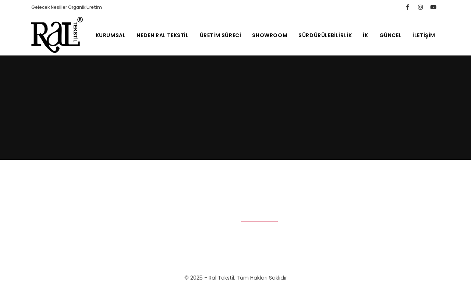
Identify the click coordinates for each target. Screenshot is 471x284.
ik (365, 35)
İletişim (423, 35)
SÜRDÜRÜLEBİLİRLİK (325, 35)
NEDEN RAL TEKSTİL (162, 35)
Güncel (390, 35)
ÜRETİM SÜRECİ (220, 35)
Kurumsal (111, 35)
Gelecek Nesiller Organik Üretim (66, 7)
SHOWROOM (269, 35)
